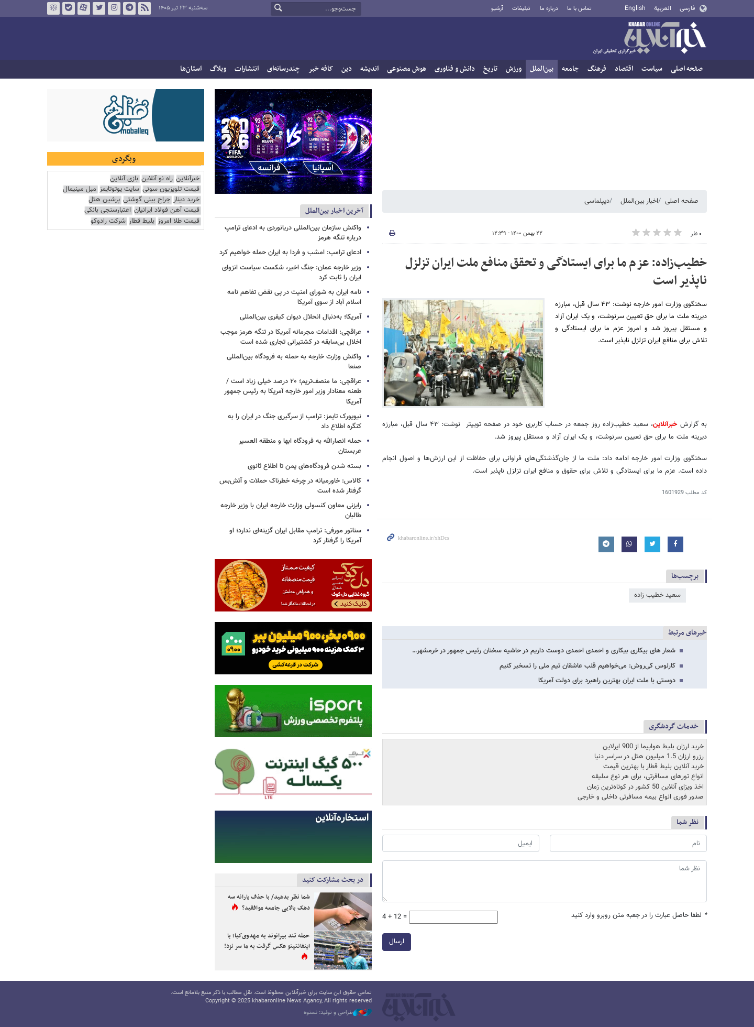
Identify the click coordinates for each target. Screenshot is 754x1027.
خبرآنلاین (649, 39)
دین (346, 69)
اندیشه (369, 69)
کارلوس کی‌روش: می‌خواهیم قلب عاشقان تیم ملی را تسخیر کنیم (587, 666)
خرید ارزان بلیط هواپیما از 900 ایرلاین (653, 746)
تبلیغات (521, 8)
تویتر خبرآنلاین (99, 8)
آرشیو (497, 8)
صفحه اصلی (687, 69)
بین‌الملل (541, 69)
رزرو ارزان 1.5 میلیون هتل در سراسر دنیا (649, 756)
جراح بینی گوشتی (146, 200)
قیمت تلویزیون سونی (170, 189)
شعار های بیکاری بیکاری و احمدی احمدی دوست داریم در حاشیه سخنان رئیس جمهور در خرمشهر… (543, 651)
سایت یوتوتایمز (119, 189)
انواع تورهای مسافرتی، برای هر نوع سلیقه (648, 776)
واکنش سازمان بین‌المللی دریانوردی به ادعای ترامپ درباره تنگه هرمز (293, 233)
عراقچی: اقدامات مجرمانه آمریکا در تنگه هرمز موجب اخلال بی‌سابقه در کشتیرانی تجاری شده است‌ (290, 337)
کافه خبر (320, 69)
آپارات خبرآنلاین (84, 8)
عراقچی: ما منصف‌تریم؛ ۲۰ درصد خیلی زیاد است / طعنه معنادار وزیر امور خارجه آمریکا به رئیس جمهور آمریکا (292, 391)
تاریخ (490, 69)
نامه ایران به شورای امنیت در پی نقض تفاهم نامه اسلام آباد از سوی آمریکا (294, 297)
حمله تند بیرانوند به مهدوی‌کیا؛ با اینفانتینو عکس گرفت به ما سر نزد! (267, 941)
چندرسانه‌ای (283, 69)
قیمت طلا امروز (178, 221)
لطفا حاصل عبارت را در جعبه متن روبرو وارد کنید (639, 916)
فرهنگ (596, 69)
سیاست (651, 69)
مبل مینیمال (79, 189)
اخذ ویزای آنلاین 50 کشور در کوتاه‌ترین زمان (645, 787)
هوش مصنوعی (406, 69)
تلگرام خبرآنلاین (129, 8)
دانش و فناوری (455, 69)
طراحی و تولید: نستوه (338, 1013)
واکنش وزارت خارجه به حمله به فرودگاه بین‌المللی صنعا (294, 362)
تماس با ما (579, 8)
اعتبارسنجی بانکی (107, 210)
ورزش (514, 69)
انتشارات (247, 69)
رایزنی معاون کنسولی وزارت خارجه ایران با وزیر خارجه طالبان (290, 510)
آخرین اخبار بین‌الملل (334, 211)
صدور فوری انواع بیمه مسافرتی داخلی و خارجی (641, 797)
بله (68, 8)
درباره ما (549, 8)
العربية (662, 8)
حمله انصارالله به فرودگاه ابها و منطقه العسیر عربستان (300, 446)
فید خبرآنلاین (144, 8)
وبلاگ (218, 69)
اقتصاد (624, 69)
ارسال (396, 941)
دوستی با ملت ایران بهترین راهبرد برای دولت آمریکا (606, 680)
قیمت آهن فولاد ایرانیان (166, 210)
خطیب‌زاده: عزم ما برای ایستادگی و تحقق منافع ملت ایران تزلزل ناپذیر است (556, 272)
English (635, 8)
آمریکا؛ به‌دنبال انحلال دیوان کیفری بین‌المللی (300, 317)
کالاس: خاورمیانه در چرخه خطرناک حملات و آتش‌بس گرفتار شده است (290, 486)
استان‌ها (191, 69)
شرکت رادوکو (108, 221)
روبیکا (53, 8)
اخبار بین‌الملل (639, 201)
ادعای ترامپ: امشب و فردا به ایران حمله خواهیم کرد (290, 252)
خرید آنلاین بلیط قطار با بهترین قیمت (653, 766)
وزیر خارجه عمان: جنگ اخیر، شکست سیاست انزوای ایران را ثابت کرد (291, 273)
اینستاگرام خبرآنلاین (114, 8)
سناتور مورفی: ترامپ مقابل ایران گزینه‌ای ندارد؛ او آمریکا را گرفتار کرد (295, 536)
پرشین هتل (104, 200)
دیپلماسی (596, 201)
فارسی (687, 8)
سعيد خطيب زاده (657, 595)
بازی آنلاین (124, 179)
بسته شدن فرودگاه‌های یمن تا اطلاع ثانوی (304, 466)
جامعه (570, 69)
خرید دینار (186, 200)
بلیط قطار (141, 221)
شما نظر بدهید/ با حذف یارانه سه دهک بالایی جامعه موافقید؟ (269, 903)
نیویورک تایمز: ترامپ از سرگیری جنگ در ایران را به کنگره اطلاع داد (294, 421)
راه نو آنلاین (157, 179)
